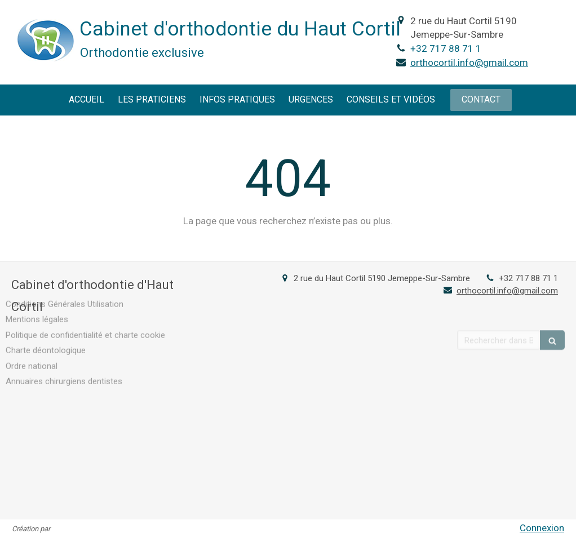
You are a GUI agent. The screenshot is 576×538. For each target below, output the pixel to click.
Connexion (542, 527)
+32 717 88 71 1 (445, 48)
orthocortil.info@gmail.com (469, 62)
